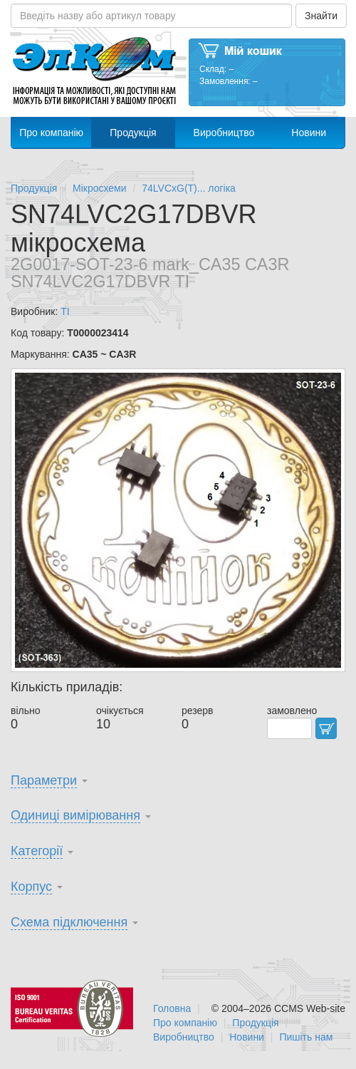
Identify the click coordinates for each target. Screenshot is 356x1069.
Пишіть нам (306, 1037)
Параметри (44, 780)
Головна (172, 1008)
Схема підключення (69, 922)
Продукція (133, 132)
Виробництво (224, 132)
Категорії (37, 851)
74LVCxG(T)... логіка (189, 188)
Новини (308, 132)
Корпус (31, 886)
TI (65, 311)
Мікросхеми (100, 188)
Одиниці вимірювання (75, 815)
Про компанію (51, 132)
